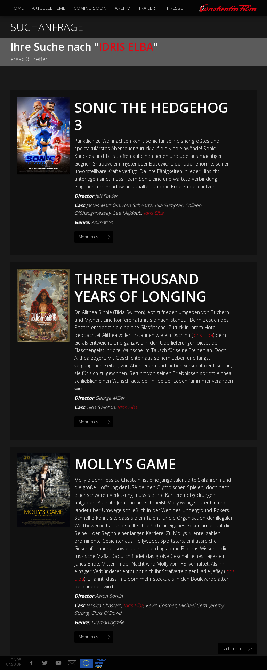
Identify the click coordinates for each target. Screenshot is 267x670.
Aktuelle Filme (48, 8)
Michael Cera (192, 605)
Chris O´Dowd (106, 613)
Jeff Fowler (106, 196)
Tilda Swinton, (111, 407)
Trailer (146, 8)
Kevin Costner (161, 605)
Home (17, 8)
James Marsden (103, 205)
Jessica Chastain (103, 605)
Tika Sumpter (168, 205)
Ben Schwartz (137, 205)
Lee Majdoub (127, 213)
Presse (175, 8)
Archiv (122, 8)
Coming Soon (90, 8)
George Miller (109, 398)
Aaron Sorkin (109, 596)
